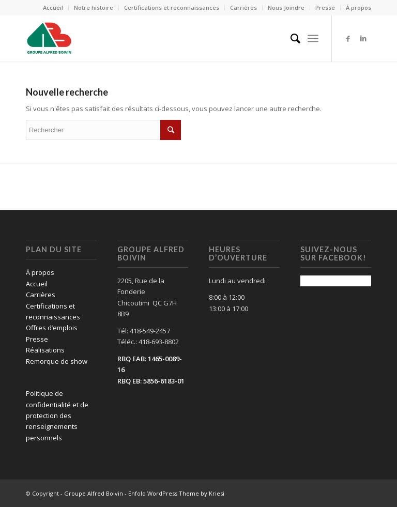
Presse (325, 7)
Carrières (243, 7)
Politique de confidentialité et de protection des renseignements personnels (57, 415)
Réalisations (45, 350)
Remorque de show (56, 361)
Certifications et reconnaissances (171, 7)
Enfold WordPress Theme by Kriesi (176, 493)
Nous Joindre (286, 7)
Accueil (53, 7)
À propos (358, 7)
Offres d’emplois (52, 327)
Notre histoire (93, 7)
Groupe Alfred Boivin (93, 493)
